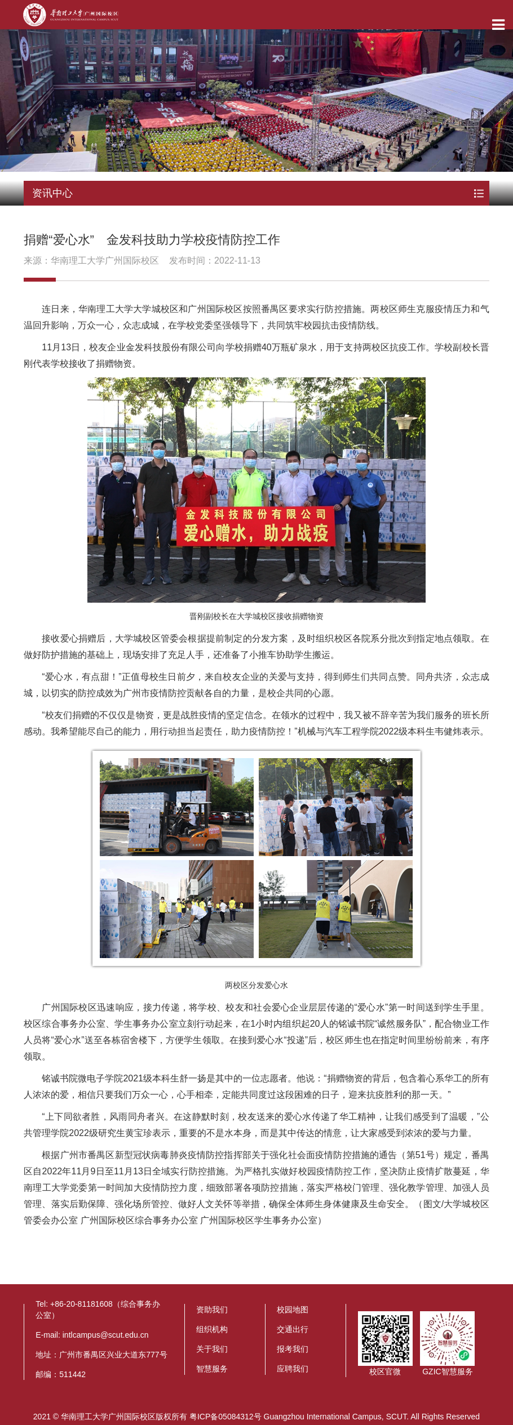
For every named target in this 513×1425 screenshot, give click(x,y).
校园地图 (292, 1309)
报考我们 (292, 1348)
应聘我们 (292, 1368)
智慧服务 (212, 1368)
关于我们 (212, 1348)
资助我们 (212, 1309)
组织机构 (212, 1329)
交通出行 (292, 1329)
